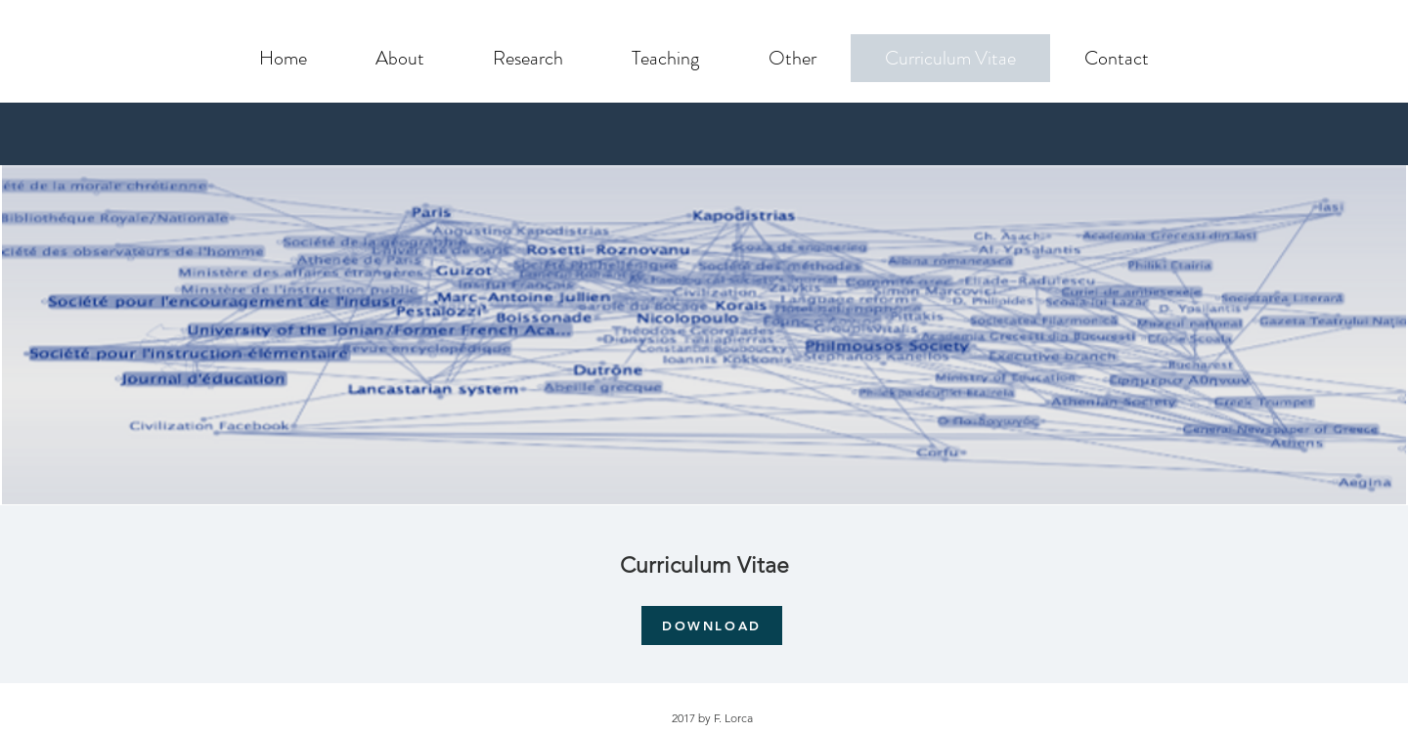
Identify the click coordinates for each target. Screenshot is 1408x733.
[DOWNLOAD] (711, 625)
